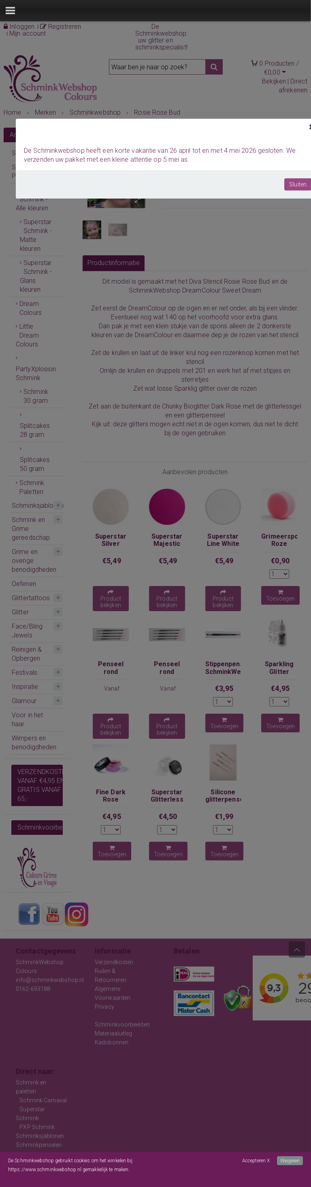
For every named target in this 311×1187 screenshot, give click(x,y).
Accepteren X (256, 1160)
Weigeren (290, 1160)
